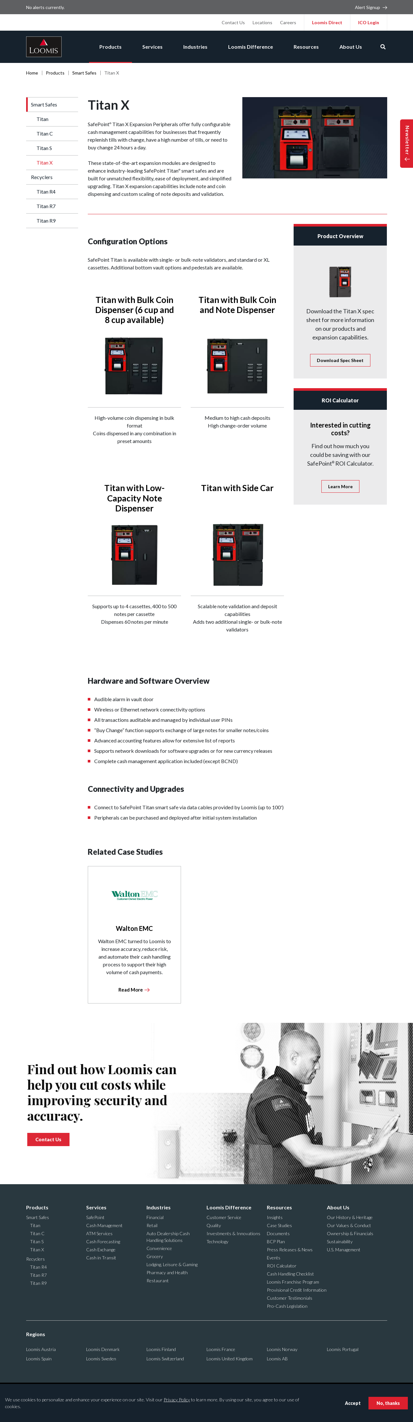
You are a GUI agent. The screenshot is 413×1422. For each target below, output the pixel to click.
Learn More (340, 486)
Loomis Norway (282, 1349)
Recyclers (42, 177)
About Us (350, 47)
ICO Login (368, 22)
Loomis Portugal (342, 1349)
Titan (42, 119)
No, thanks (388, 1403)
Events (273, 1257)
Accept (353, 1403)
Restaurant (157, 1280)
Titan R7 (45, 206)
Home (32, 73)
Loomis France (220, 1349)
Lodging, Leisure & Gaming (171, 1264)
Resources (306, 47)
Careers (288, 22)
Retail (151, 1225)
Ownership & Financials (350, 1233)
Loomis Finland (161, 1349)
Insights (275, 1217)
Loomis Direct (327, 22)
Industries (195, 47)
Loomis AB (277, 1358)
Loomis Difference (250, 47)
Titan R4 (45, 191)
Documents (278, 1233)
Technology (217, 1241)
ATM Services (99, 1233)
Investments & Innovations (233, 1233)
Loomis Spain (39, 1358)
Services (152, 47)
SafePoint (95, 1217)
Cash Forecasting (103, 1241)
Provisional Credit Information (297, 1290)
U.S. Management (343, 1249)
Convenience (159, 1248)
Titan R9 (45, 220)
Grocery (154, 1256)
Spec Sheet (340, 360)
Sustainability (340, 1241)
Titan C (44, 133)
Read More (130, 990)
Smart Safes (84, 73)
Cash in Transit (101, 1257)
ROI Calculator (282, 1265)
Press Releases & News (290, 1249)
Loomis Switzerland (165, 1358)
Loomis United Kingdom (229, 1358)
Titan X (44, 162)
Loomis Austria (41, 1349)
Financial (155, 1217)
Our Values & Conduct (349, 1225)
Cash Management (104, 1225)
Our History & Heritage (350, 1217)
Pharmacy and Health (167, 1272)
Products (110, 47)
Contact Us (233, 22)
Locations (262, 22)
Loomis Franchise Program (293, 1282)
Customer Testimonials (289, 1298)
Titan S (44, 148)
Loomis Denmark (103, 1349)
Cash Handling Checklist (290, 1273)
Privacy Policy (177, 1399)
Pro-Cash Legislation (287, 1306)
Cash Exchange (101, 1249)
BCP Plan (276, 1241)
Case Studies (279, 1225)
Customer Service (223, 1217)
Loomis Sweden (101, 1358)
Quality (213, 1225)
